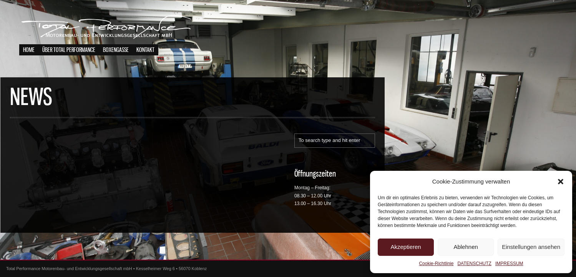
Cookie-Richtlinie (436, 263)
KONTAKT (145, 50)
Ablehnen (465, 247)
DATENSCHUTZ (474, 263)
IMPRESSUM (509, 263)
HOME (29, 50)
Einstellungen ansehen (531, 247)
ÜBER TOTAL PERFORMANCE (68, 50)
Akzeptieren (405, 247)
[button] (560, 181)
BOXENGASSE (116, 50)
